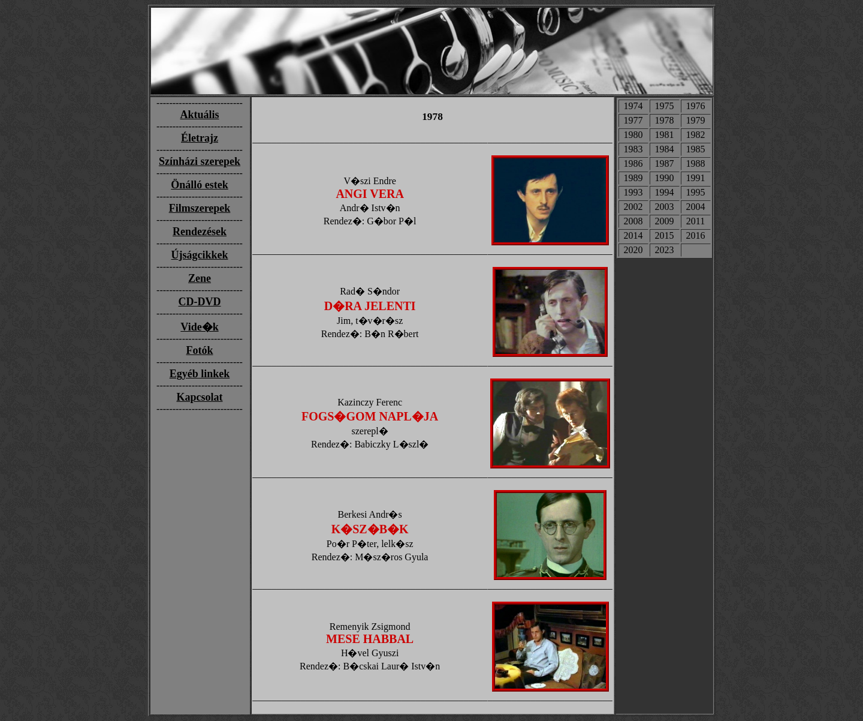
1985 (695, 149)
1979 (695, 120)
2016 (695, 235)
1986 (633, 163)
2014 (633, 235)
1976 (695, 106)
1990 (664, 178)
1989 (633, 178)
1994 (664, 192)
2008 (633, 221)
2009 (664, 221)
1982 (695, 135)
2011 (695, 221)
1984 (664, 149)
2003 (664, 207)
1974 (633, 106)
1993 (633, 192)
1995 (695, 192)
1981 (664, 135)
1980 (633, 135)
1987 (664, 163)
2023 (664, 250)
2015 (664, 235)
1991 (695, 178)
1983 (633, 149)
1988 (695, 163)
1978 (664, 120)
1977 (633, 120)
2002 (633, 207)
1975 (664, 106)
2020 (633, 250)
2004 (695, 207)
